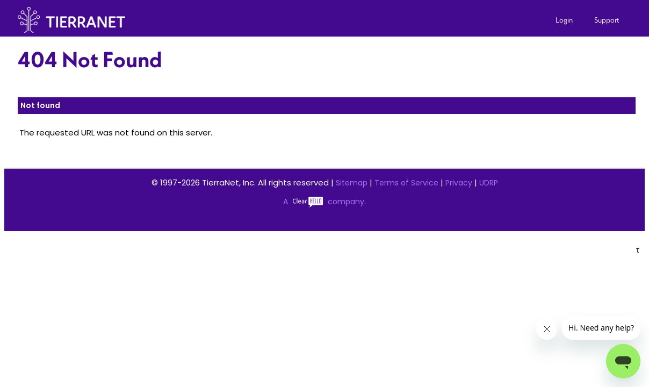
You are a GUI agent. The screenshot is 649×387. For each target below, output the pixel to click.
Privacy (458, 182)
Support (606, 20)
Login (564, 20)
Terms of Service (406, 182)
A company (323, 201)
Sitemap (351, 182)
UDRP (488, 182)
